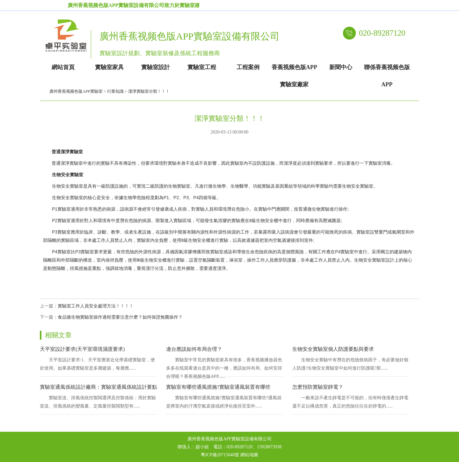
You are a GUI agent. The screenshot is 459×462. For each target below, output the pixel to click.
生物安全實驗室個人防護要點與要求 (333, 349)
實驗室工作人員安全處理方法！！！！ (96, 306)
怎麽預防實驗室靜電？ (317, 387)
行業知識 (115, 91)
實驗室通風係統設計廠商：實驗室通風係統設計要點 (98, 387)
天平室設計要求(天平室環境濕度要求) (82, 349)
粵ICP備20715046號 (220, 454)
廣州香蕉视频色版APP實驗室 (76, 91)
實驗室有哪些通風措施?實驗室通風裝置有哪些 (218, 387)
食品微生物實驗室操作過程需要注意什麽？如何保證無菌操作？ (120, 317)
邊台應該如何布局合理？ (194, 349)
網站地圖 (249, 454)
